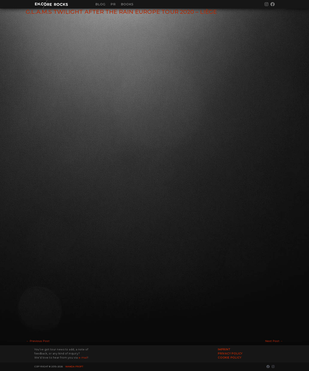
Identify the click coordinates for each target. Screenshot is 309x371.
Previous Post (38, 341)
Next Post (273, 341)
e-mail (83, 357)
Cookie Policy (229, 357)
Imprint (224, 349)
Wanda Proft (74, 366)
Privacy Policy (230, 353)
